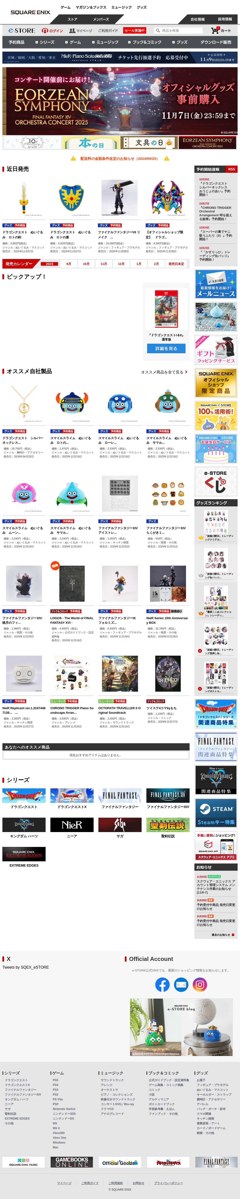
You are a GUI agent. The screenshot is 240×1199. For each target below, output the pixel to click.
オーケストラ (109, 1089)
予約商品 (16, 42)
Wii (55, 1123)
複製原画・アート (208, 1123)
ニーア (72, 836)
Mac (55, 1147)
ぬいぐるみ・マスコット (212, 1089)
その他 (9, 1123)
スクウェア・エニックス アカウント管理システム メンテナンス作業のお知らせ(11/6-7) (216, 887)
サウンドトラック (112, 1080)
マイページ (64, 1183)
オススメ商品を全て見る (164, 372)
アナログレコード (112, 1113)
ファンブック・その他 (163, 1113)
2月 (156, 264)
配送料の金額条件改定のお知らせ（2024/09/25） (120, 158)
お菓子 (201, 1080)
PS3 (55, 1089)
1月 (138, 264)
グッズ (180, 42)
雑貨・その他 (205, 1133)
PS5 (55, 1080)
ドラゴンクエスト (24, 807)
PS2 (55, 1094)
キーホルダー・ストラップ (214, 1094)
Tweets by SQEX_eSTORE (25, 967)
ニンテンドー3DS (64, 1113)
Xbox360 (59, 1133)
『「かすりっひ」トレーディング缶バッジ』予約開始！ (214, 255)
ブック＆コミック (144, 42)
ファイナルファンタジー (120, 807)
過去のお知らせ (223, 934)
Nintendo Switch (64, 1109)
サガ (120, 836)
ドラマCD (107, 1109)
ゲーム (73, 42)
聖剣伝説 (168, 836)
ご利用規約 (115, 1183)
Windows (59, 1142)
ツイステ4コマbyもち (161, 708)
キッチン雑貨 (205, 1118)
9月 (68, 264)
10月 (86, 264)
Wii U (56, 1128)
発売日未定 (176, 264)
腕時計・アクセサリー (211, 1099)
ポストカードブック (162, 1104)
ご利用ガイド (90, 1183)
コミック (154, 1089)
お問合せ (138, 1183)
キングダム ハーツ (24, 836)
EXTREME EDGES (24, 865)
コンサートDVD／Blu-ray (117, 1104)
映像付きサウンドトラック (118, 1099)
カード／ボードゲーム (211, 1128)
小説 (152, 1094)
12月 (121, 264)
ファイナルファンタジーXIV (168, 807)
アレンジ (106, 1085)
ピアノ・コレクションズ (116, 1094)
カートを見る (221, 30)
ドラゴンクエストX (71, 807)
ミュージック (105, 42)
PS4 (55, 1085)
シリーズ (45, 42)
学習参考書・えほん (162, 1109)
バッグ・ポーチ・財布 (211, 1109)
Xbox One (59, 1137)
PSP (56, 1104)
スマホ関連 (204, 1113)
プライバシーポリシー (168, 1183)
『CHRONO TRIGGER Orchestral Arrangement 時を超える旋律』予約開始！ (215, 213)
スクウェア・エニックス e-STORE (30, 12)
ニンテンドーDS (63, 1118)
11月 (104, 264)
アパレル (202, 1104)
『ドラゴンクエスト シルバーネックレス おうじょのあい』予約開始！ (214, 189)
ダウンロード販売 (216, 42)
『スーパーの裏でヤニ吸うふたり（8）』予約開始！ (215, 235)
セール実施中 (135, 30)
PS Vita (58, 1099)
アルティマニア (159, 1099)
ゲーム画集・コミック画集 (166, 1085)
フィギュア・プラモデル (212, 1085)
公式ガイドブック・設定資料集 (169, 1080)
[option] (120, 101)
